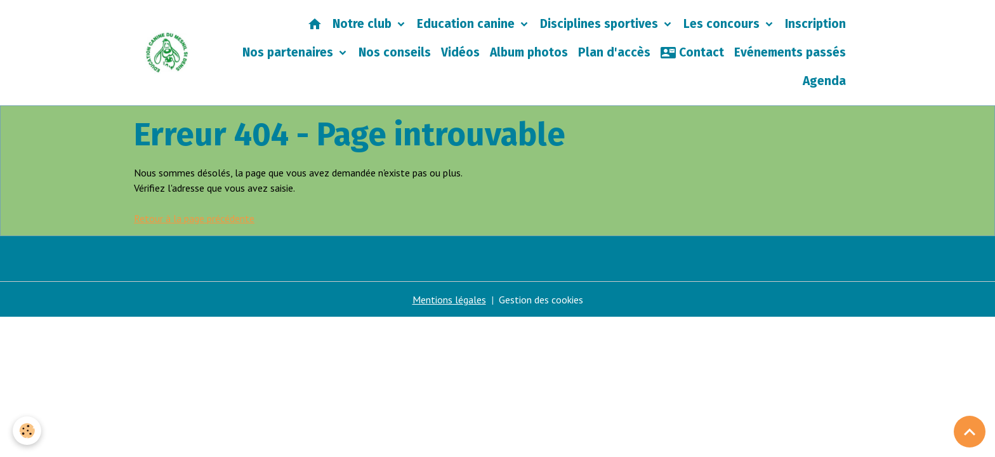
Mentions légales (449, 299)
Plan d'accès (614, 52)
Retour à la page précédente (194, 218)
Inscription (815, 24)
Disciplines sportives (600, 24)
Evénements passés (790, 52)
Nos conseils (395, 52)
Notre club (364, 24)
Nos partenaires (289, 52)
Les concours (723, 24)
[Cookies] (27, 430)
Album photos (529, 52)
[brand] (167, 52)
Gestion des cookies (541, 299)
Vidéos (460, 52)
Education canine (467, 24)
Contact (692, 52)
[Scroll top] (969, 431)
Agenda (824, 81)
